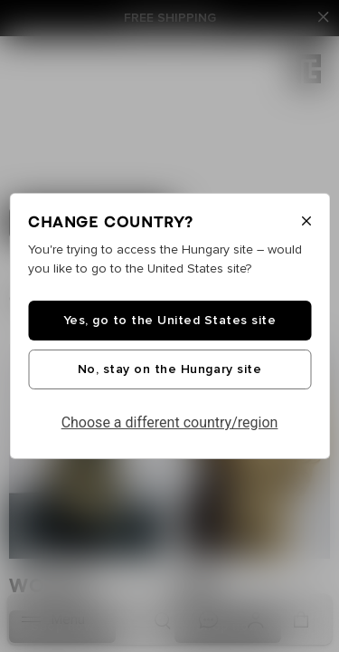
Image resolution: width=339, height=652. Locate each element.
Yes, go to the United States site (170, 320)
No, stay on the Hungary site (169, 369)
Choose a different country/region (169, 422)
